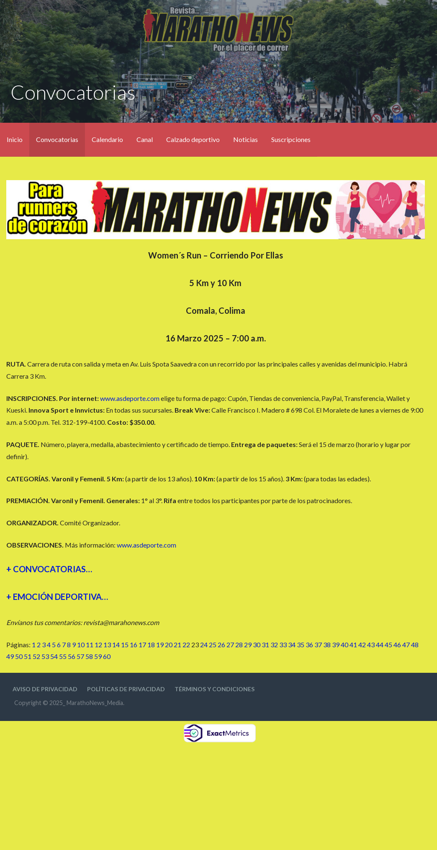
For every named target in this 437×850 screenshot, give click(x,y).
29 (248, 644)
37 (318, 644)
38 (327, 644)
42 (362, 644)
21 (177, 644)
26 (221, 644)
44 (379, 644)
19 (160, 644)
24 (204, 644)
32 (274, 644)
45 (388, 644)
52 (36, 656)
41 (353, 644)
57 (80, 656)
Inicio (15, 139)
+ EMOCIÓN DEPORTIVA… (57, 597)
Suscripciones (291, 139)
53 (45, 656)
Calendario (107, 139)
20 (168, 644)
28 (239, 644)
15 (125, 644)
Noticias (245, 139)
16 (133, 644)
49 (10, 656)
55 (63, 656)
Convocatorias (57, 139)
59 (98, 656)
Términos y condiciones (214, 688)
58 (89, 656)
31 (265, 644)
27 (230, 644)
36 (309, 644)
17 (142, 644)
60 (107, 656)
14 (116, 644)
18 (151, 644)
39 (335, 644)
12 (98, 644)
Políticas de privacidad (126, 688)
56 (71, 656)
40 (344, 644)
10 (81, 644)
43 (371, 644)
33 (283, 644)
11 (89, 644)
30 (256, 644)
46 (397, 644)
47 (406, 644)
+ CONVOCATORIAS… (49, 569)
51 (27, 656)
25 (212, 644)
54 (54, 656)
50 (19, 656)
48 (415, 644)
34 (292, 644)
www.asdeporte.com (129, 398)
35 (300, 644)
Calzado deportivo (193, 139)
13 (107, 644)
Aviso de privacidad (45, 688)
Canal (144, 139)
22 (186, 644)
